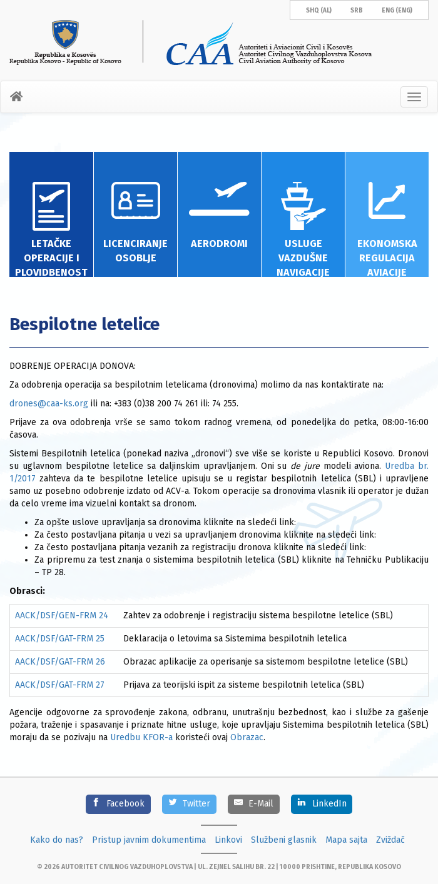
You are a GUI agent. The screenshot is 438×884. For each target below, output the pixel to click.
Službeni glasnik (284, 840)
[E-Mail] (254, 804)
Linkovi (228, 840)
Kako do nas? (56, 840)
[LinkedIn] (321, 804)
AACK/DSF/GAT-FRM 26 (60, 661)
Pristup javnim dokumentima (149, 840)
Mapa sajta (346, 840)
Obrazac (246, 737)
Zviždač (390, 840)
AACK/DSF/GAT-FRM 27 (59, 685)
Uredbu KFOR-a (141, 737)
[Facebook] (118, 804)
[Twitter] (189, 804)
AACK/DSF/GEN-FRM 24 (61, 615)
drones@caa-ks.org (50, 403)
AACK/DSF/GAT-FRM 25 (59, 638)
